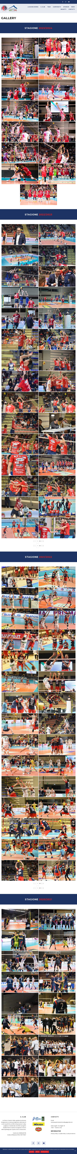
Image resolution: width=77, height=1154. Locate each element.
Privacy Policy (54, 1133)
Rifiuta (37, 1151)
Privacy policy (44, 1151)
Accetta (32, 1151)
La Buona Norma (71, 1133)
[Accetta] (75, 1151)
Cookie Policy (62, 1133)
